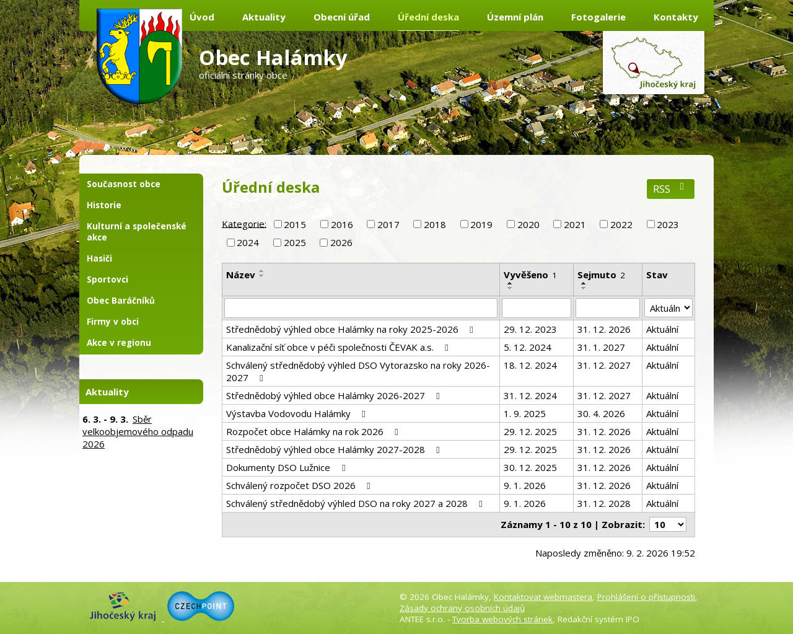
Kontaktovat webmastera (543, 596)
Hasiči (99, 258)
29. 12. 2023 (530, 329)
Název (240, 274)
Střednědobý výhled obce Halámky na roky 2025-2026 (351, 329)
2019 (481, 224)
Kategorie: (244, 223)
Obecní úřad (341, 17)
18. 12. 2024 (530, 365)
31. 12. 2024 (530, 395)
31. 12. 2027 (604, 365)
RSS (670, 189)
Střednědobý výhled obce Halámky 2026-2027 (335, 395)
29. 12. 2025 (530, 431)
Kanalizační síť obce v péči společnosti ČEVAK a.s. (339, 347)
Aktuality (264, 17)
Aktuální (662, 329)
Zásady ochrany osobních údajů (462, 608)
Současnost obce (123, 184)
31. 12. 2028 (604, 503)
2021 (575, 224)
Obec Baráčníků (121, 300)
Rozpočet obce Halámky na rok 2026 (314, 431)
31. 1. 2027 (601, 347)
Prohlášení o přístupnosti (646, 596)
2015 (295, 224)
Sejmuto (601, 274)
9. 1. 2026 (525, 485)
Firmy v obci (113, 321)
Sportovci (107, 279)
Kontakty (676, 17)
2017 (388, 224)
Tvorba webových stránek (502, 619)
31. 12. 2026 (604, 329)
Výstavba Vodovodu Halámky (297, 413)
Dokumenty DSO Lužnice (287, 467)
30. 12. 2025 (530, 467)
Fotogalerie (598, 17)
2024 (248, 242)
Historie (104, 205)
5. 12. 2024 (527, 347)
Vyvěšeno (530, 274)
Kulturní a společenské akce (136, 232)
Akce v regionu (119, 342)
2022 (621, 224)
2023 (668, 224)
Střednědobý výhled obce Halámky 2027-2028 (335, 449)
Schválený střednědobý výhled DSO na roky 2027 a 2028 (356, 503)
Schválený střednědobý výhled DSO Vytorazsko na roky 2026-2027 (358, 371)
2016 (342, 224)
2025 (295, 242)
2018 (435, 224)
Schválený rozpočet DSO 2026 (300, 485)
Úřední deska (428, 17)
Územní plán (515, 17)
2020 (528, 224)
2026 (341, 242)
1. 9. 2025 (525, 413)
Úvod (202, 17)
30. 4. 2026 (601, 413)
